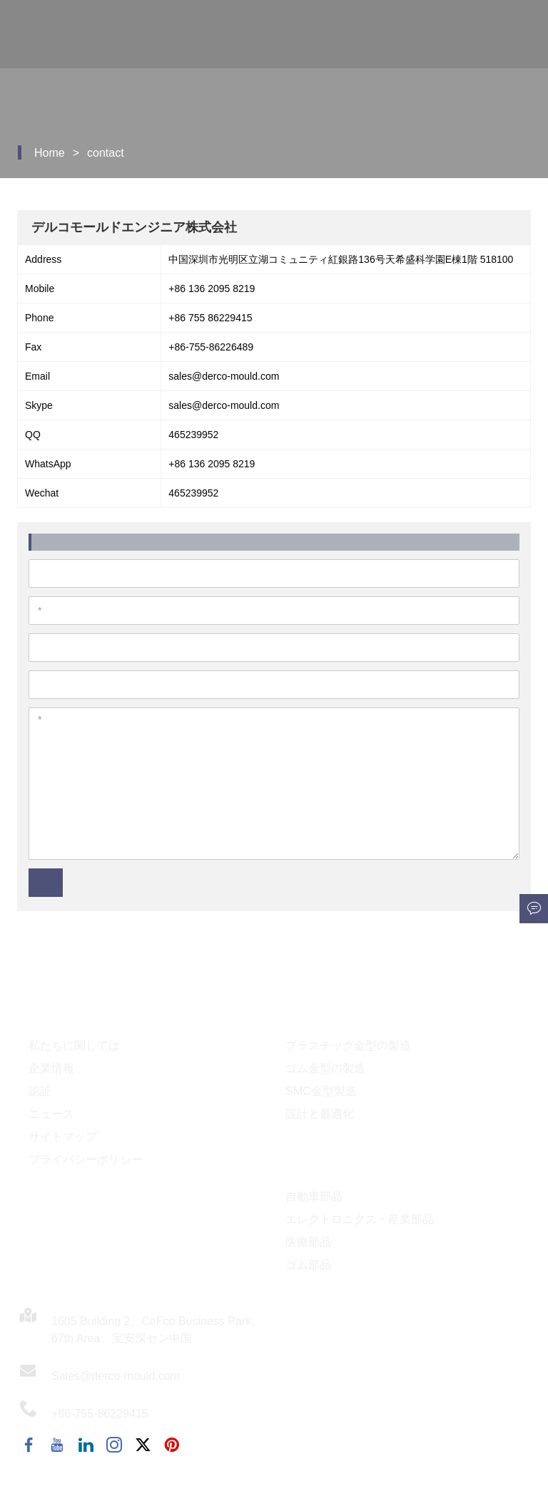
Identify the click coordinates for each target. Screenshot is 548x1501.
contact (105, 153)
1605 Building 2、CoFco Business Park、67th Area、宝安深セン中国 (157, 1329)
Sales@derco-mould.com (115, 1376)
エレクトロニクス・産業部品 (359, 1219)
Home (49, 153)
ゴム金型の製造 (325, 1068)
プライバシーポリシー (86, 1159)
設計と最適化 (319, 1114)
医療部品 (308, 1242)
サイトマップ (63, 1137)
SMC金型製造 (321, 1091)
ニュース (51, 1114)
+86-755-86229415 (99, 1414)
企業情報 (51, 1068)
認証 (40, 1091)
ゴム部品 (308, 1265)
